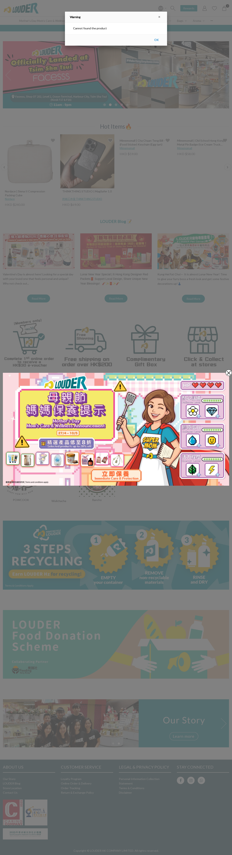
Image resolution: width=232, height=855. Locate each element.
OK (156, 40)
